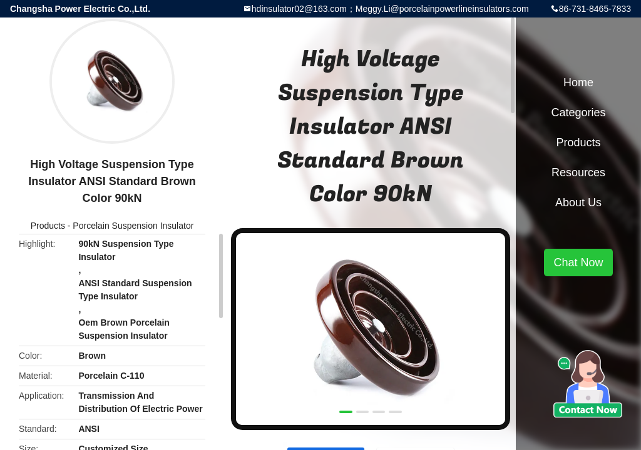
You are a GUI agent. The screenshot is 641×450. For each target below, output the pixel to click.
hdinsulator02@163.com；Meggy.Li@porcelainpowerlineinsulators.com (390, 9)
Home (578, 82)
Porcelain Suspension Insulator (133, 226)
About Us (578, 202)
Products (48, 226)
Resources (578, 172)
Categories (578, 112)
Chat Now (578, 262)
